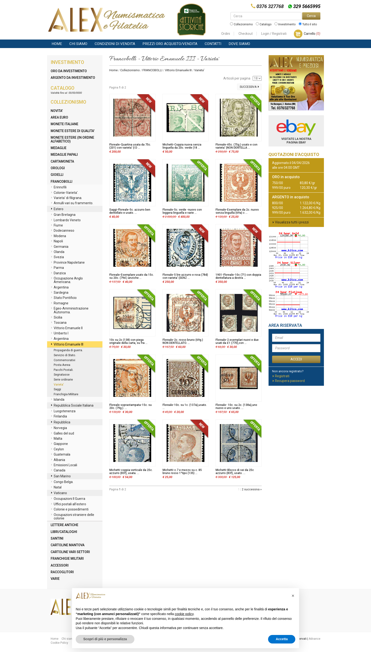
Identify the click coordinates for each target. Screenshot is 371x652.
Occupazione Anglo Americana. (67, 280)
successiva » (253, 489)
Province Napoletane (68, 263)
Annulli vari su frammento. (72, 203)
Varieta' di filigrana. (66, 198)
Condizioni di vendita (115, 44)
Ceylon (57, 449)
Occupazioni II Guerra (68, 499)
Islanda (57, 400)
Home (57, 44)
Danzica (58, 273)
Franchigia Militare (66, 394)
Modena (58, 236)
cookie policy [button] (184, 614)
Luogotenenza (63, 411)
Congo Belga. (62, 482)
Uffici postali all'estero (68, 504)
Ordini (225, 33)
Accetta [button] (282, 639)
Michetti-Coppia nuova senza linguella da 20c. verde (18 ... (182, 146)
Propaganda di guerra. (68, 350)
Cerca (311, 16)
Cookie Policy (59, 642)
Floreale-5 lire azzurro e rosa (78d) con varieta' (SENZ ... (185, 276)
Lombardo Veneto (66, 220)
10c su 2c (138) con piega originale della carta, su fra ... (128, 341)
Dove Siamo (239, 44)
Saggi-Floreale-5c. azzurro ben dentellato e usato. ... (129, 211)
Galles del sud (62, 433)
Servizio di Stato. (65, 355)
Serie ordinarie (63, 379)
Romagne (59, 303)
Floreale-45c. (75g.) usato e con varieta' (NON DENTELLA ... (236, 146)
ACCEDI (296, 359)
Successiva (249, 87)
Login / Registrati (274, 33)
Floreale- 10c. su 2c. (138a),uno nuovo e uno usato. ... (236, 406)
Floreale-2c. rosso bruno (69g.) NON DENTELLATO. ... (183, 341)
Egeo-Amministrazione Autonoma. (69, 310)
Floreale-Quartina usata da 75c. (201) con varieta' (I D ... (130, 146)
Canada (58, 470)
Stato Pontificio (64, 298)
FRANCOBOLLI (152, 70)
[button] (293, 595)
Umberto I (59, 333)
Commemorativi (64, 360)
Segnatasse (62, 374)
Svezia (57, 257)
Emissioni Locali (64, 465)
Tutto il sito (308, 24)
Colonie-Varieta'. (64, 193)
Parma (57, 268)
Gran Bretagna (63, 215)
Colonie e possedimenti (69, 509)
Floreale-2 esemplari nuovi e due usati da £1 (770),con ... (237, 341)
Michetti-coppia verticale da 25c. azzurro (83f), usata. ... (131, 471)
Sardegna (59, 293)
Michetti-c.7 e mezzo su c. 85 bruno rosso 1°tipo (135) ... (182, 471)
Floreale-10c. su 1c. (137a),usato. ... (185, 406)
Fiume (57, 225)
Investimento (285, 24)
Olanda (57, 252)
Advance (314, 638)
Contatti (213, 44)
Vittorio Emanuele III (178, 70)
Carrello (312, 33)
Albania (58, 460)
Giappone (59, 444)
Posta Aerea (62, 365)
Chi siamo (78, 44)
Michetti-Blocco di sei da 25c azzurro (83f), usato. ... (235, 471)
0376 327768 (270, 6)
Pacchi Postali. (63, 370)
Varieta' (59, 384)
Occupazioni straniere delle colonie (72, 516)
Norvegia (59, 428)
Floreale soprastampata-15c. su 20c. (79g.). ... (130, 406)
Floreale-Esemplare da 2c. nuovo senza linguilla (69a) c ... (237, 211)
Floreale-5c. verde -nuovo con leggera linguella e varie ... (182, 211)
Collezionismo (241, 24)
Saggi (57, 389)
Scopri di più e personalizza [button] (105, 639)
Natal (56, 487)
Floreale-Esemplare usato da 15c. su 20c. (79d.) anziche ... (131, 276)
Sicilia (56, 317)
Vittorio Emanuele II (67, 328)
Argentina (60, 287)
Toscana (58, 323)
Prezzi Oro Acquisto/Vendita (169, 44)
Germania (59, 247)
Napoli (57, 241)
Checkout (245, 33)
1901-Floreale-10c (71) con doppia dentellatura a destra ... (238, 276)
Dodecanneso (62, 231)
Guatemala (60, 454)
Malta (56, 439)
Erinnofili (58, 187)
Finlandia (59, 416)
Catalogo (263, 24)
